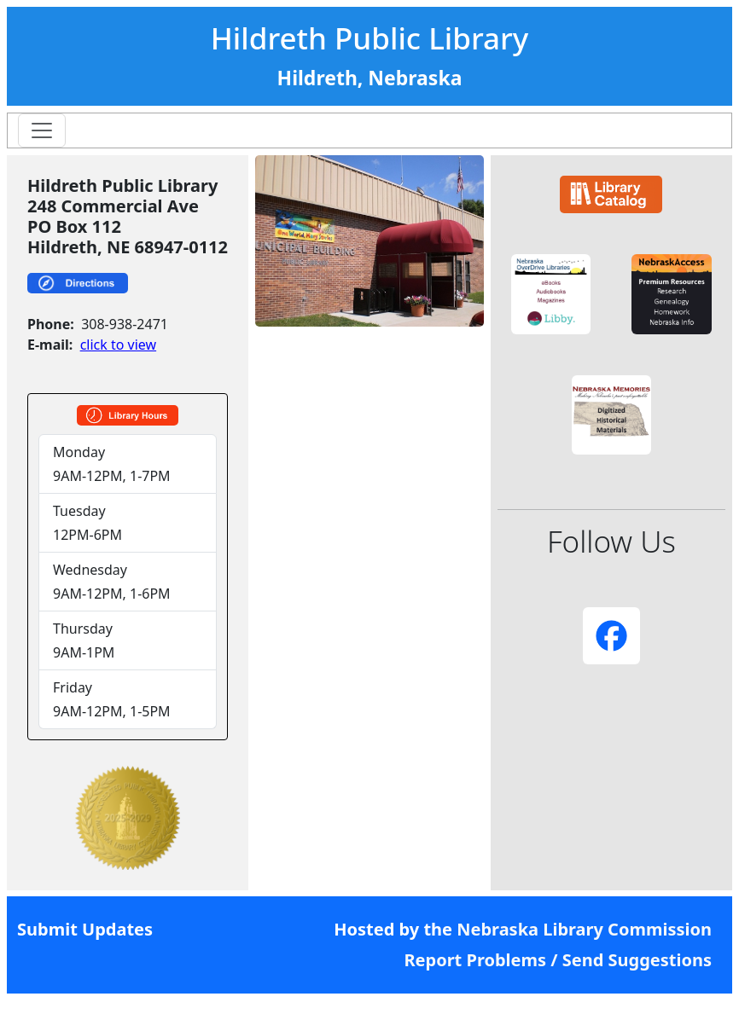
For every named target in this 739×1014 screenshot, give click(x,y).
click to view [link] (118, 344)
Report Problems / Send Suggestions (558, 959)
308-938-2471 (124, 324)
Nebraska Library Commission (584, 929)
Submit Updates (85, 929)
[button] (551, 294)
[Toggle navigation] (42, 130)
